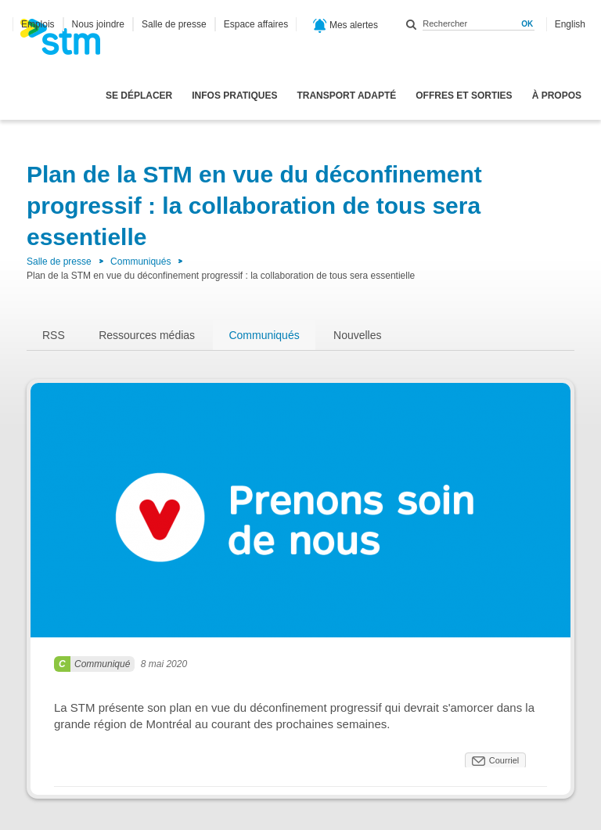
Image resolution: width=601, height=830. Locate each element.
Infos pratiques (234, 95)
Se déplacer (139, 95)
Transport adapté (346, 95)
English (570, 24)
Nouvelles (357, 335)
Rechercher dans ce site (411, 24)
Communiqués (140, 261)
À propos (556, 95)
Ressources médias (147, 335)
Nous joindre (98, 24)
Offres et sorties (464, 95)
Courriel (504, 760)
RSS (53, 335)
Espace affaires (256, 24)
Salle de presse (174, 24)
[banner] (68, 41)
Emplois (38, 24)
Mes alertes (345, 26)
